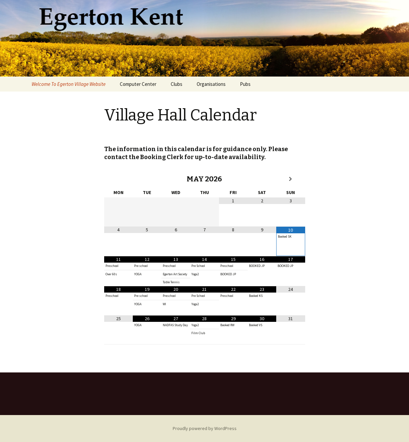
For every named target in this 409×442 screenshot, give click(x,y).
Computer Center (138, 84)
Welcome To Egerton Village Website (68, 84)
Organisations (211, 84)
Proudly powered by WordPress (205, 428)
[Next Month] (290, 179)
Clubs (176, 84)
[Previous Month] (118, 179)
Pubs (245, 84)
